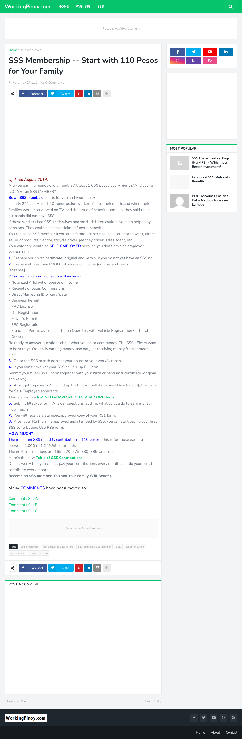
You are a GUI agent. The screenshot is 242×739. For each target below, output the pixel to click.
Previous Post (17, 701)
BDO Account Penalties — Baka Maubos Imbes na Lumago (212, 200)
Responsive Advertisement (121, 28)
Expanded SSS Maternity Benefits (211, 179)
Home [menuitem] (64, 6)
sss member (17, 553)
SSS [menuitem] (100, 6)
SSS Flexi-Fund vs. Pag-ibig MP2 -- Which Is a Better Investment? (210, 162)
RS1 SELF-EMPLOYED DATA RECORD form (75, 397)
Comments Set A (23, 498)
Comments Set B (23, 504)
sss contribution (135, 547)
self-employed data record (58, 547)
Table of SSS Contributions (59, 457)
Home (13, 50)
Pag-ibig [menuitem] (83, 6)
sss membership (38, 553)
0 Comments (54, 82)
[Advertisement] (83, 139)
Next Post (152, 701)
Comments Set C (23, 511)
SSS (118, 547)
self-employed (31, 50)
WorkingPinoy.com (27, 6)
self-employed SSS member (94, 547)
